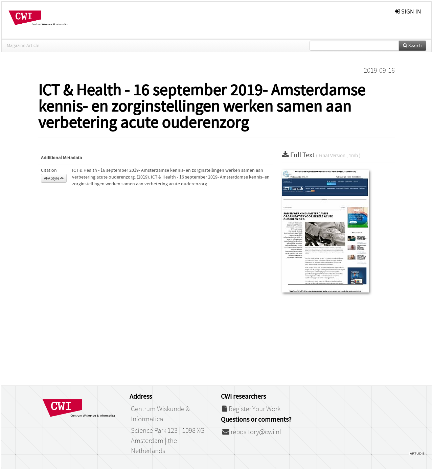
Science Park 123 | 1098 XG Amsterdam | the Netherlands (167, 441)
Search (412, 45)
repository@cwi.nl (251, 432)
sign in (408, 11)
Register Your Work (251, 409)
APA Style (54, 178)
